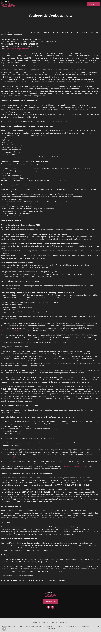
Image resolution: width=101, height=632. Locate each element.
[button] (50, 4)
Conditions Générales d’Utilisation (29, 626)
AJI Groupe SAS (63, 623)
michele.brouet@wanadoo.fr (18, 49)
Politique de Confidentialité (54, 626)
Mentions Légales (8, 626)
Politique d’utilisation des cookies (78, 626)
